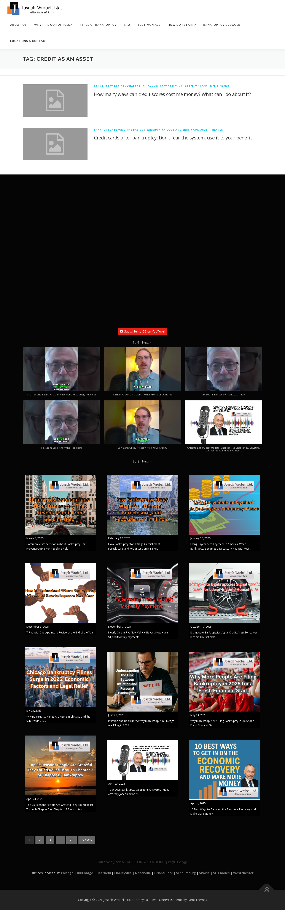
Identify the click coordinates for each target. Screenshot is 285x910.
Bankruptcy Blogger (221, 24)
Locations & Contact (29, 41)
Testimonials (149, 24)
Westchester (243, 873)
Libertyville (123, 873)
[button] (146, 342)
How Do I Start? (182, 24)
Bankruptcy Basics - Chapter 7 (172, 86)
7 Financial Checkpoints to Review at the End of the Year (60, 633)
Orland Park (163, 873)
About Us (18, 24)
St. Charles (221, 873)
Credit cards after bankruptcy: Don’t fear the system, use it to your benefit (173, 137)
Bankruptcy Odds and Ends (168, 129)
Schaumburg (186, 873)
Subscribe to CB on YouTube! (142, 331)
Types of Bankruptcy (98, 24)
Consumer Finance (214, 86)
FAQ (127, 24)
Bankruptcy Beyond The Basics (118, 129)
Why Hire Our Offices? (53, 24)
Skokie (204, 873)
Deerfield (104, 873)
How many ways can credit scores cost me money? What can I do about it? (172, 94)
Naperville (143, 873)
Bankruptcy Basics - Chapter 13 (119, 86)
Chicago (67, 873)
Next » (87, 840)
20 (71, 840)
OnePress (166, 900)
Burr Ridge (85, 873)
